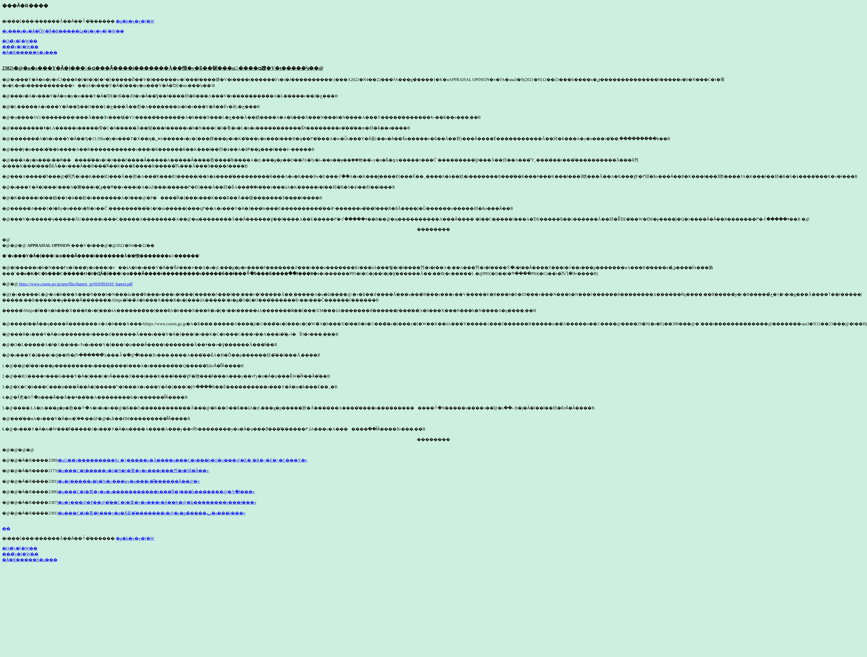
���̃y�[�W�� (20, 47)
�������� (433, 229)
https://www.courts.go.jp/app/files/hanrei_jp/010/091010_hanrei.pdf (75, 284)
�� (6, 528)
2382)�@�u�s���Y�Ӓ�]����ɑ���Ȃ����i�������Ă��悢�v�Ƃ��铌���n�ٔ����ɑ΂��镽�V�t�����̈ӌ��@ (162, 68)
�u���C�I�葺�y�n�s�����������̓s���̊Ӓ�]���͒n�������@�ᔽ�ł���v (156, 492)
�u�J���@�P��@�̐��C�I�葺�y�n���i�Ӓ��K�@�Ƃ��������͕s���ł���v (157, 502)
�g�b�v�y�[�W (135, 21)
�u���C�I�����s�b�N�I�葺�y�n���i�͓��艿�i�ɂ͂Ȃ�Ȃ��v (133, 470)
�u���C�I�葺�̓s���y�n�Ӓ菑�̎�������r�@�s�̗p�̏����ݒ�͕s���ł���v (151, 513)
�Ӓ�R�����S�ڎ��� (30, 52)
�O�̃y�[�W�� (19, 41)
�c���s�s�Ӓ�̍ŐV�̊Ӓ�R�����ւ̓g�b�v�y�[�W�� (63, 31)
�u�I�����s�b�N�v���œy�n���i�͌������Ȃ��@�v (129, 481)
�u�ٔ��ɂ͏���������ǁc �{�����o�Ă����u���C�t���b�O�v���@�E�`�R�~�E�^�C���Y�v (182, 460)
